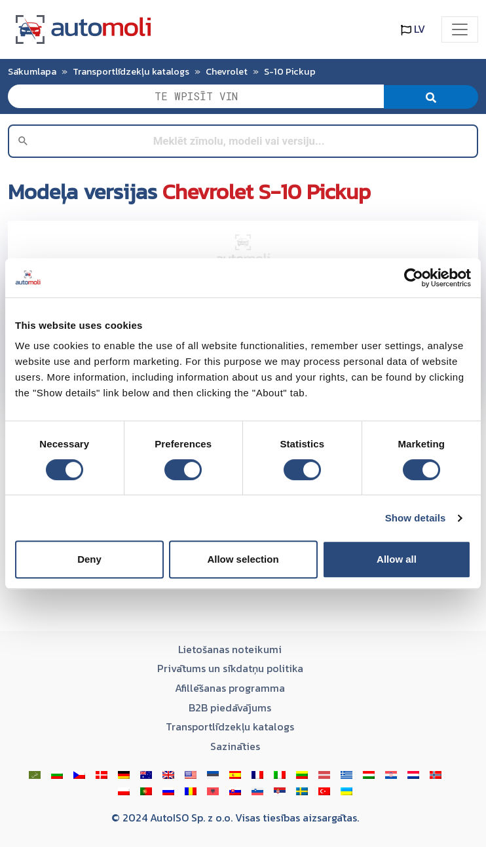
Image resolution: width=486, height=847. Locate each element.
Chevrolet (227, 71)
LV (413, 29)
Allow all (397, 559)
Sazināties (235, 746)
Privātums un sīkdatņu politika (230, 668)
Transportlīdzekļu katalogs (131, 71)
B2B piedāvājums (230, 707)
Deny (89, 559)
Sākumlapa (32, 71)
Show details (415, 517)
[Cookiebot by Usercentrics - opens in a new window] (413, 278)
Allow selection (242, 559)
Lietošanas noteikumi (230, 649)
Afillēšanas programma (230, 688)
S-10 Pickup (290, 71)
